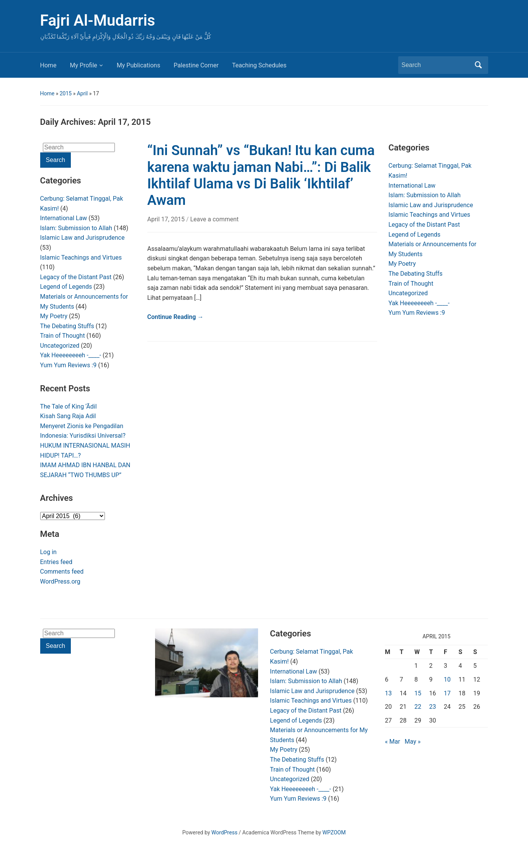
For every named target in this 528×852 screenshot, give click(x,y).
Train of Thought (62, 335)
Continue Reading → (175, 317)
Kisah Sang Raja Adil (68, 416)
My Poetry (53, 316)
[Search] (436, 65)
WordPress (224, 832)
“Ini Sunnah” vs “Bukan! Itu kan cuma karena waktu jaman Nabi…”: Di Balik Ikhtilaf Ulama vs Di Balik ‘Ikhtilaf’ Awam (261, 175)
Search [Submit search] (478, 65)
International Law (63, 218)
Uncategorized (60, 345)
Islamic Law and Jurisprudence (82, 237)
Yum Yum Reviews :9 (68, 365)
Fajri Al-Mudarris (97, 20)
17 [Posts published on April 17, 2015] (447, 693)
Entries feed (56, 562)
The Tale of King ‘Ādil (68, 406)
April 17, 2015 (166, 219)
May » (413, 741)
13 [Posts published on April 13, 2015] (388, 693)
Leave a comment (214, 219)
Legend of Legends (66, 286)
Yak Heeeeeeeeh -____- (70, 355)
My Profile (83, 65)
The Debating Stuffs (67, 326)
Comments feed (62, 571)
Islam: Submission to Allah (76, 228)
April (82, 93)
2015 (66, 93)
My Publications (138, 65)
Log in (48, 552)
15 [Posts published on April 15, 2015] (417, 693)
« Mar (392, 741)
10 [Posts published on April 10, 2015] (447, 679)
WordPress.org (60, 581)
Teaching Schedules (259, 65)
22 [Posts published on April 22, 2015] (417, 706)
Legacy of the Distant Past (76, 277)
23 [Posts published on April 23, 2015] (432, 706)
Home (48, 65)
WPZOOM (334, 832)
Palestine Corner (195, 65)
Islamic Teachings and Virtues (81, 257)
